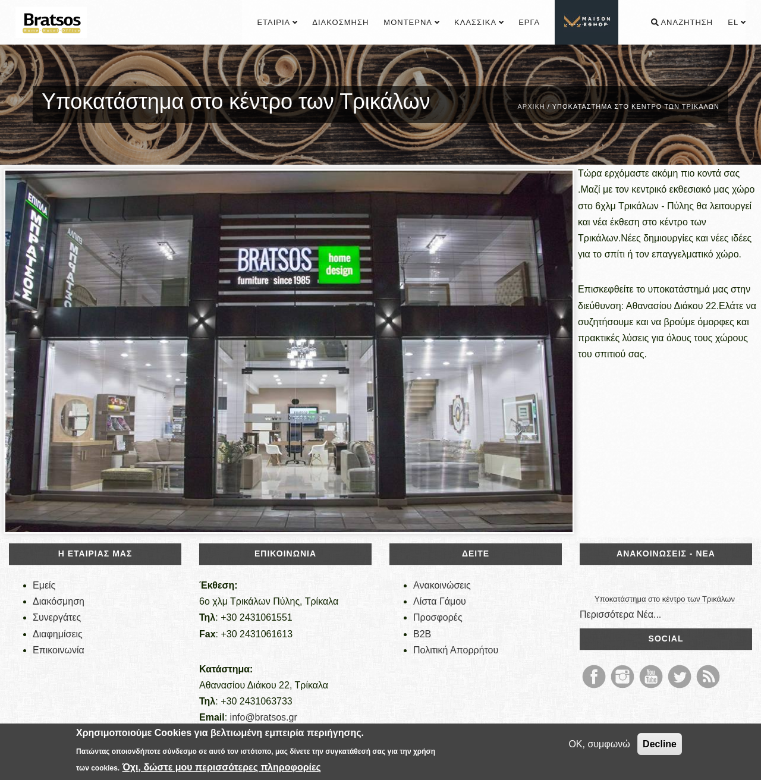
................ (587, 22)
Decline (660, 744)
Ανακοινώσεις (442, 585)
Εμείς (44, 585)
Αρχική (531, 106)
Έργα (529, 22)
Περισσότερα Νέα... (620, 614)
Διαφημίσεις (58, 634)
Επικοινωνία (58, 650)
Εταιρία (277, 22)
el (737, 22)
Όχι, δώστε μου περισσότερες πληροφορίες (221, 767)
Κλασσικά (479, 22)
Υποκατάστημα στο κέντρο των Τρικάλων (665, 599)
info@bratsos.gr (263, 717)
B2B (422, 634)
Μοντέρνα (411, 22)
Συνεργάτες (57, 617)
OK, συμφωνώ (599, 744)
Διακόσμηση (340, 22)
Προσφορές (438, 617)
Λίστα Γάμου (439, 601)
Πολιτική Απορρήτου (455, 650)
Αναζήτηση (682, 22)
